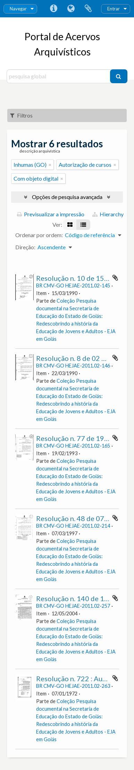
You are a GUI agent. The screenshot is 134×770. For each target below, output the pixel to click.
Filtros (21, 115)
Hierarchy (108, 214)
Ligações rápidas (53, 8)
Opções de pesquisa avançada (67, 196)
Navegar (18, 8)
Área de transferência (88, 8)
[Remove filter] (50, 164)
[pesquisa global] (59, 76)
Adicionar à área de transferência (115, 277)
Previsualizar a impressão (50, 214)
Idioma (70, 8)
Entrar (113, 8)
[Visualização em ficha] (70, 224)
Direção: (25, 247)
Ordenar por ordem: (39, 235)
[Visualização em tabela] (83, 224)
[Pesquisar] (118, 76)
